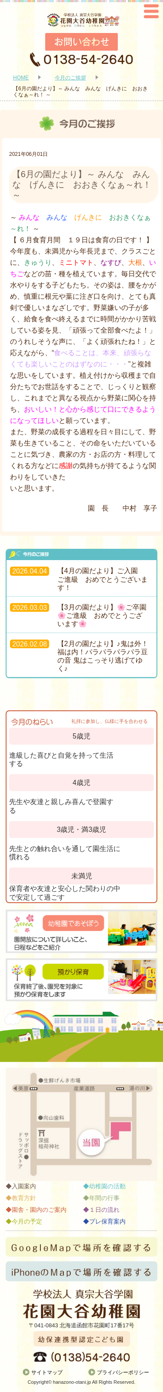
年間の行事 (104, 1197)
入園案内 (24, 1186)
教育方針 (24, 1197)
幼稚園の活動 (107, 1186)
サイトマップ (47, 1372)
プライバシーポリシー (123, 1372)
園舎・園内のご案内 (39, 1209)
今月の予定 (27, 1221)
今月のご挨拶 (70, 78)
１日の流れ (104, 1209)
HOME (21, 78)
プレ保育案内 (107, 1221)
